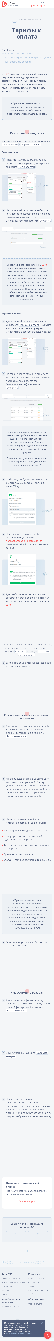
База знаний (33, 1285)
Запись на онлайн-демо (13, 1285)
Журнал (31, 1289)
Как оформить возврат (18, 62)
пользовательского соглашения (24, 548)
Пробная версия (38, 5)
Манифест (7, 1293)
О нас (5, 1297)
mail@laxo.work (35, 1307)
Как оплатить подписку (19, 50)
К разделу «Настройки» (27, 16)
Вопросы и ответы (36, 1281)
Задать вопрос (27, 1207)
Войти (43, 2)
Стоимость (7, 1289)
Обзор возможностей (12, 1281)
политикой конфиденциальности (20, 1333)
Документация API (10, 1309)
